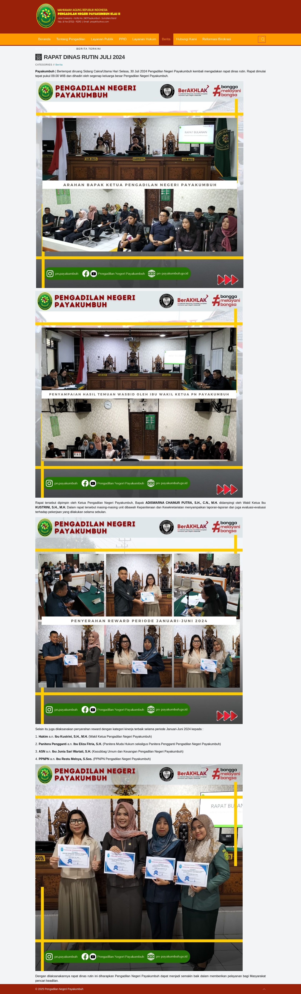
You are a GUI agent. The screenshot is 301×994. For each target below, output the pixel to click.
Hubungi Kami (186, 39)
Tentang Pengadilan (70, 39)
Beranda (44, 39)
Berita (166, 39)
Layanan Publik (102, 39)
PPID (123, 39)
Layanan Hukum (144, 39)
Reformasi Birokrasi (217, 39)
